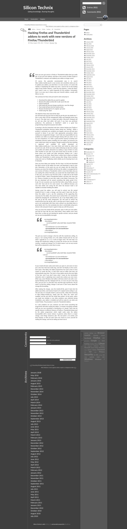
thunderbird (57, 29)
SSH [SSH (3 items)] (94, 355)
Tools (87, 177)
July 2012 (88, 102)
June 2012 (89, 104)
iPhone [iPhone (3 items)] (96, 344)
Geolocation (34, 19)
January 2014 (89, 67)
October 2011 (89, 119)
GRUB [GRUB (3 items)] (103, 341)
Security (88, 172)
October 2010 (89, 140)
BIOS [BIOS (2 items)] (95, 333)
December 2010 (90, 138)
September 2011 (90, 121)
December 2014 (90, 53)
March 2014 (89, 63)
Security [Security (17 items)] (88, 354)
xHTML (47, 524)
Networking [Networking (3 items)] (102, 347)
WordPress (67, 524)
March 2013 (89, 86)
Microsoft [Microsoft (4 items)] (87, 347)
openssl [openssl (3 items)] (89, 350)
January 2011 (89, 137)
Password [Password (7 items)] (101, 349)
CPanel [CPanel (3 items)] (103, 335)
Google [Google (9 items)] (94, 340)
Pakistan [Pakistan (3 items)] (94, 350)
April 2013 (89, 84)
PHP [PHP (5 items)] (90, 352)
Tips (56, 43)
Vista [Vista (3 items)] (85, 357)
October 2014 (89, 57)
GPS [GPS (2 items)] (99, 341)
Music (87, 166)
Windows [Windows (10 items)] (88, 359)
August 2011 (89, 123)
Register (42, 19)
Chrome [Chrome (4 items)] (95, 335)
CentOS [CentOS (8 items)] (87, 335)
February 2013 (90, 88)
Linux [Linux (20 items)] (102, 343)
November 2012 (90, 94)
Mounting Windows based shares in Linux (36, 25)
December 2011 (90, 115)
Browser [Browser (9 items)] (101, 333)
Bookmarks (89, 152)
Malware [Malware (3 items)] (96, 346)
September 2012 (90, 98)
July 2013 (88, 78)
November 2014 (90, 55)
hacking (48, 29)
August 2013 (89, 77)
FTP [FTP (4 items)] (103, 338)
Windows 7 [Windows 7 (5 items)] (100, 359)
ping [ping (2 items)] (95, 352)
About (26, 19)
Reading (91, 162)
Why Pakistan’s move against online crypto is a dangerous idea (62, 26)
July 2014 (88, 59)
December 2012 (90, 92)
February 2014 (90, 65)
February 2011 (90, 135)
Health (90, 158)
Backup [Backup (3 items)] (91, 333)
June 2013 (89, 80)
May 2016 (88, 44)
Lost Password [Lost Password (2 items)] (88, 346)
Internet (88, 164)
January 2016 (89, 47)
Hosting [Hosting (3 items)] (92, 344)
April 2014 (89, 61)
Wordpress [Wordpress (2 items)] (86, 361)
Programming (89, 170)
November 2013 (90, 71)
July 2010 (88, 144)
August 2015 (89, 49)
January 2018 (89, 42)
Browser (38, 29)
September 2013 (90, 75)
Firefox (43, 29)
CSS (50, 524)
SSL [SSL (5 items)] (97, 355)
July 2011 (88, 125)
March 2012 (89, 109)
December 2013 (90, 69)
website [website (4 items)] (91, 357)
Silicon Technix (38, 8)
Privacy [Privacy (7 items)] (102, 352)
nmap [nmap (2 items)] (85, 349)
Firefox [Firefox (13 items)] (96, 337)
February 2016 (90, 46)
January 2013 (89, 90)
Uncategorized (90, 179)
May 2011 (88, 129)
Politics (90, 160)
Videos (88, 181)
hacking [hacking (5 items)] (86, 344)
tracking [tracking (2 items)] (100, 355)
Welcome (88, 183)
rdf (52, 29)
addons (33, 29)
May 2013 (88, 82)
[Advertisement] (53, 58)
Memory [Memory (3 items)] (102, 346)
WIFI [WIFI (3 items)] (103, 357)
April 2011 (89, 131)
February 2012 (90, 111)
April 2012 (89, 107)
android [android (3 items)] (86, 333)
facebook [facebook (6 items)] (87, 338)
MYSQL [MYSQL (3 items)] (96, 347)
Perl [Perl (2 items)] (85, 352)
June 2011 (89, 127)
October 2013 (89, 73)
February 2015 (90, 51)
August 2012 (89, 100)
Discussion (89, 156)
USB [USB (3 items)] (104, 355)
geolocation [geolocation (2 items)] (86, 341)
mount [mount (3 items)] (92, 347)
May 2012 (88, 106)
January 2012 (89, 113)
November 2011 (90, 117)
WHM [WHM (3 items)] (98, 357)
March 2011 (89, 133)
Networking (89, 168)
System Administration (92, 174)
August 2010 (89, 142)
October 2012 (89, 96)
